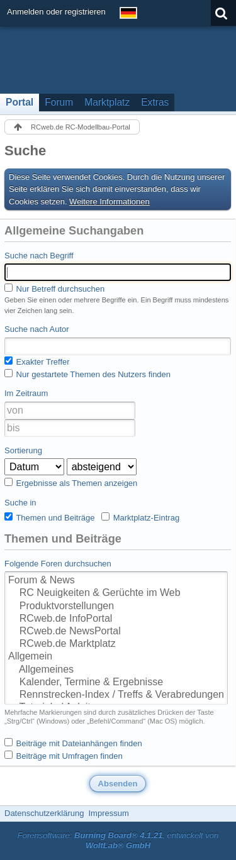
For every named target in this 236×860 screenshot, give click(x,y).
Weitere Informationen (109, 201)
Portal (19, 102)
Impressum (108, 813)
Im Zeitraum (26, 393)
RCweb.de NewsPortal (116, 632)
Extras (155, 102)
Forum (59, 102)
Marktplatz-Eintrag (140, 517)
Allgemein (116, 657)
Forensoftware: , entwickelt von (118, 840)
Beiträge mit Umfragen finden (63, 756)
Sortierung (23, 450)
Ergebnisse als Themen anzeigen (70, 483)
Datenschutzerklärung (44, 813)
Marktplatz (107, 102)
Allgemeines (116, 670)
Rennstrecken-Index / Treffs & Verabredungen (116, 695)
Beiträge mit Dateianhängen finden (73, 743)
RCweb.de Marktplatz (116, 644)
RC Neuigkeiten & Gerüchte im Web (116, 593)
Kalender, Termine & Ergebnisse (116, 682)
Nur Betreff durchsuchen (54, 289)
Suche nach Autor (36, 329)
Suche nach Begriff (39, 255)
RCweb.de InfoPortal (116, 619)
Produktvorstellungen (116, 606)
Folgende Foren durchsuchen (57, 563)
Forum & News (116, 581)
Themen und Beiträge (49, 517)
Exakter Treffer (37, 361)
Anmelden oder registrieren (56, 11)
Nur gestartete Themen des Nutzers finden (87, 374)
